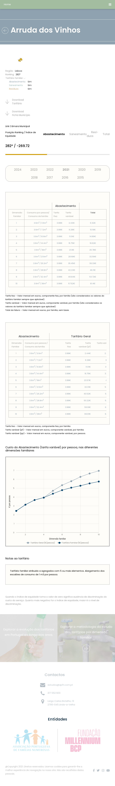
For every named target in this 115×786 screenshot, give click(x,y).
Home (7, 4)
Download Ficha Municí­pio (17, 113)
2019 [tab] (97, 170)
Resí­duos (92, 134)
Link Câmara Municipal (17, 126)
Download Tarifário (14, 101)
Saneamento (78, 134)
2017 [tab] (50, 177)
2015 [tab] (80, 177)
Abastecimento (54, 134)
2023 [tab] (33, 170)
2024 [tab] (17, 170)
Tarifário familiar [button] (15, 78)
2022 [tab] (50, 170)
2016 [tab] (65, 177)
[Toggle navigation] (110, 4)
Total (106, 134)
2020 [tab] (82, 170)
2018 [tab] (34, 177)
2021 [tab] (66, 170)
